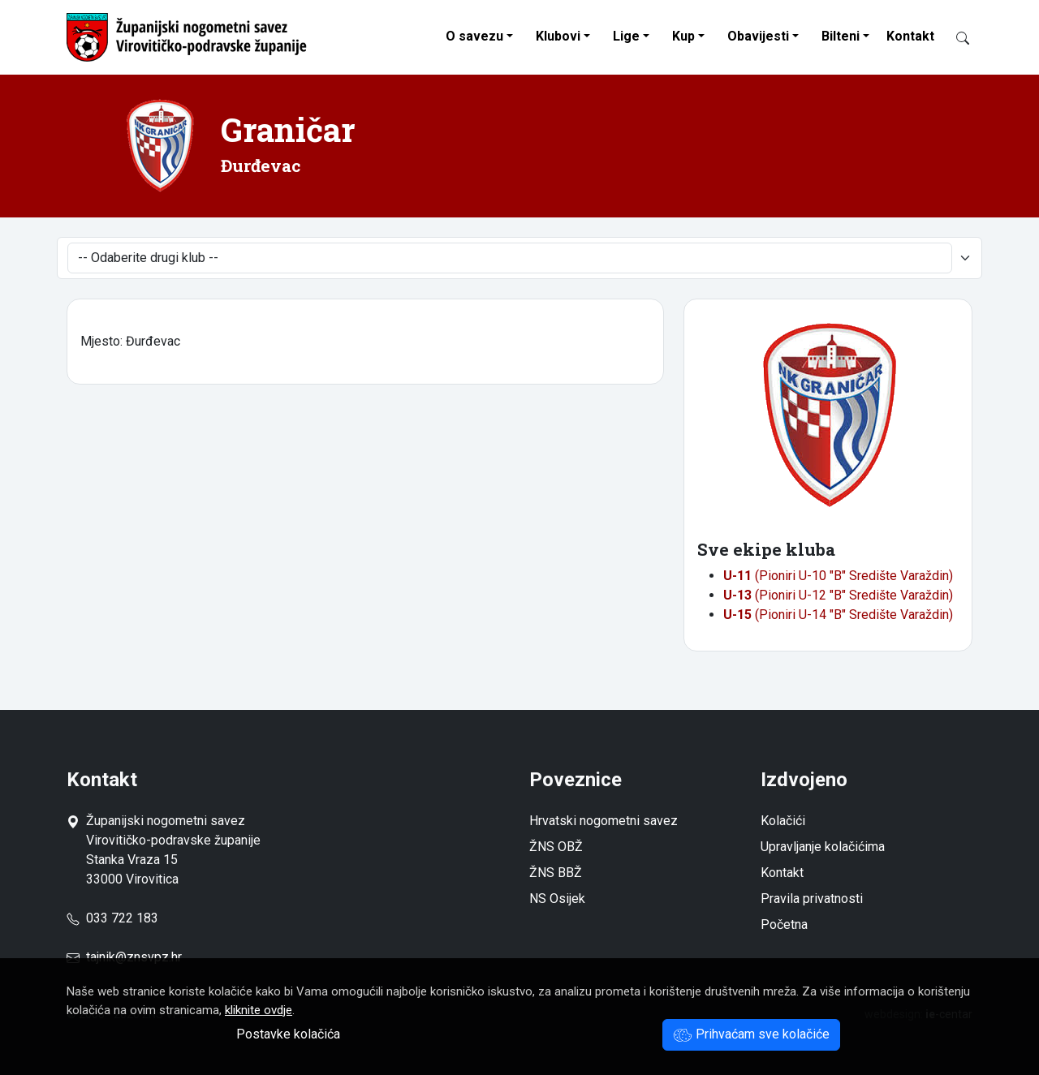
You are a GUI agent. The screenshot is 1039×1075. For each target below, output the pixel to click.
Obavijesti (758, 36)
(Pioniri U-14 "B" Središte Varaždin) (838, 614)
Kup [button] (683, 36)
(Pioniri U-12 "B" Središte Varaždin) (838, 595)
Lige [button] (626, 36)
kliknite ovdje (258, 1010)
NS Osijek (557, 898)
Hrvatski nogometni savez (603, 820)
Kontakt (910, 36)
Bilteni (840, 36)
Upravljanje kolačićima (823, 846)
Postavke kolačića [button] (288, 1034)
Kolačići (783, 820)
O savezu (474, 36)
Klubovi (558, 36)
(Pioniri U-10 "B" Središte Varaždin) (838, 575)
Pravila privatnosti (812, 898)
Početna (784, 924)
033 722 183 (112, 918)
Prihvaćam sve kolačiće (751, 1034)
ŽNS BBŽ (555, 872)
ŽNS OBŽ (556, 846)
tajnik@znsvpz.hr (134, 957)
